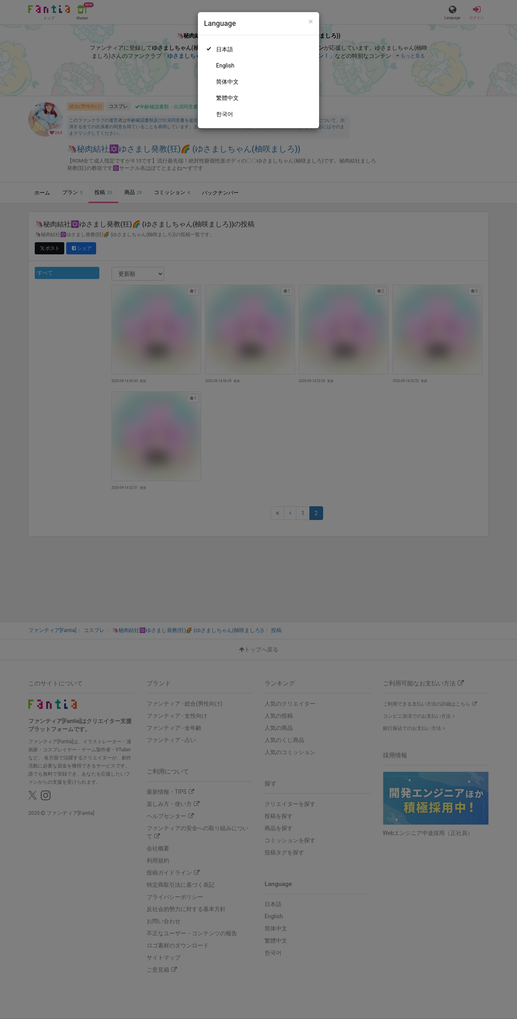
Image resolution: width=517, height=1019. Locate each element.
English (225, 65)
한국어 (224, 114)
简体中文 (227, 81)
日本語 (224, 49)
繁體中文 (227, 98)
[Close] (311, 21)
